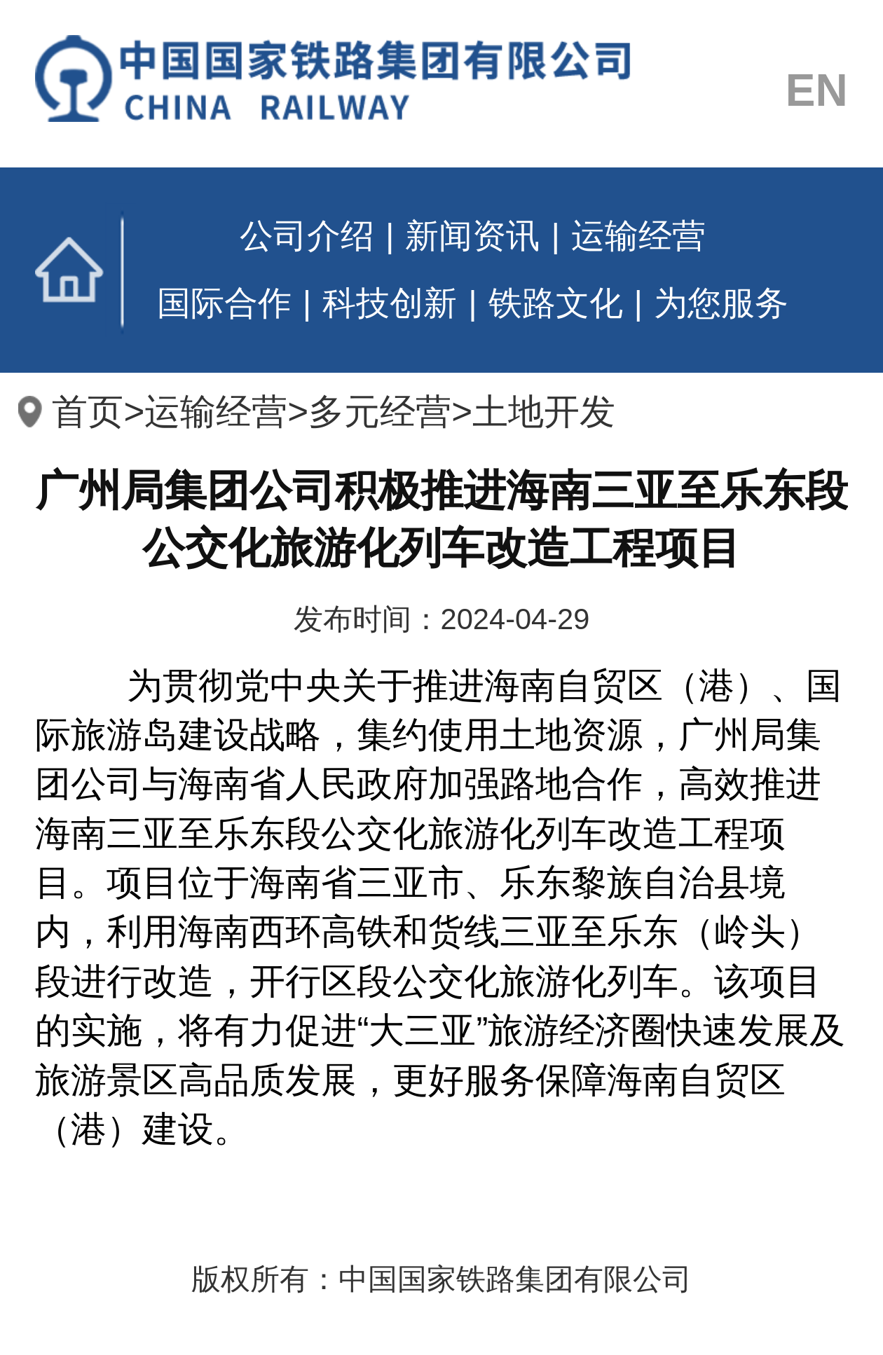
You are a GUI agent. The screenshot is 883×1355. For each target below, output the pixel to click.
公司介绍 (307, 235)
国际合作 (224, 303)
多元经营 (379, 412)
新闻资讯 (472, 235)
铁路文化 (555, 303)
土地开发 (543, 412)
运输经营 (638, 235)
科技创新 (389, 303)
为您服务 (721, 303)
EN (817, 91)
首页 (85, 269)
